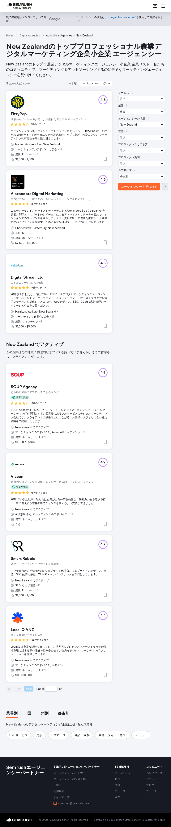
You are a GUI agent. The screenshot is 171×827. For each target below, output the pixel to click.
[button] (95, 83)
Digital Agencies (30, 35)
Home (10, 35)
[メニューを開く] (163, 6)
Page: (40, 688)
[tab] (12, 713)
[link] (155, 6)
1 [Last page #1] (62, 688)
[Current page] (51, 688)
